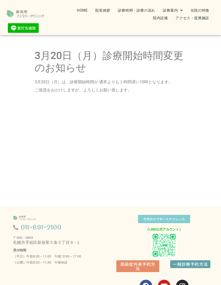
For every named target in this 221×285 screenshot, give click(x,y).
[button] (173, 10)
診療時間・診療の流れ (136, 10)
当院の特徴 (199, 10)
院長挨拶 (102, 10)
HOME (82, 10)
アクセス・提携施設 (192, 18)
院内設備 (160, 18)
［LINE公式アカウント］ (164, 229)
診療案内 (173, 10)
